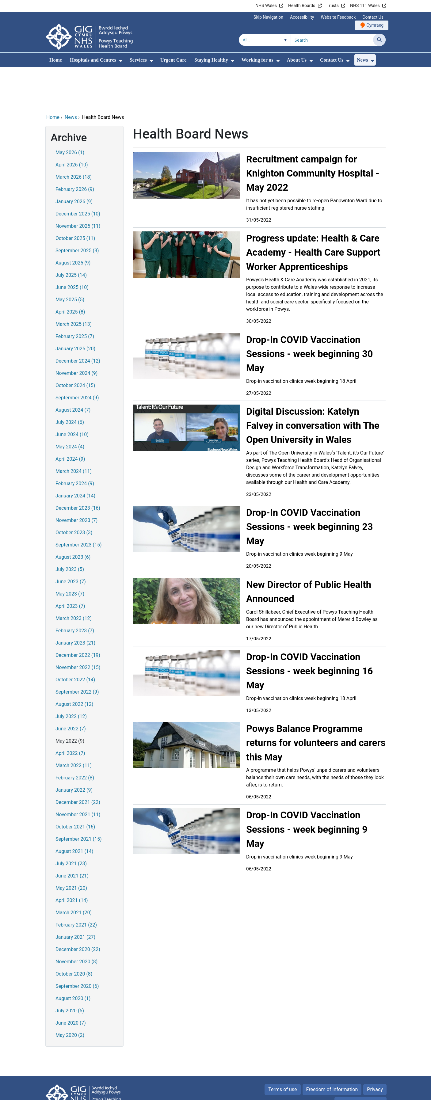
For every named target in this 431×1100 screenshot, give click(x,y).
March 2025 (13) (73, 282)
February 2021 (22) (76, 883)
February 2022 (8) (74, 736)
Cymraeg (375, 25)
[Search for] (332, 40)
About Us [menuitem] (297, 60)
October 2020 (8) (73, 932)
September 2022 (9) (77, 650)
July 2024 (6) (69, 380)
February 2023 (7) (74, 589)
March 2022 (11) (73, 724)
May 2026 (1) (69, 111)
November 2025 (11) (77, 184)
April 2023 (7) (70, 564)
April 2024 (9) (70, 417)
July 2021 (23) (71, 822)
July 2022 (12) (71, 675)
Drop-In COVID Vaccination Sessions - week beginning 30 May (309, 312)
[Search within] (265, 40)
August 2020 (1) (72, 957)
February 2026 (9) (74, 147)
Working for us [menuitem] (257, 60)
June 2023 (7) (70, 540)
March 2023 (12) (73, 577)
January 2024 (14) (75, 454)
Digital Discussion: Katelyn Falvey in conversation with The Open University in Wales (313, 384)
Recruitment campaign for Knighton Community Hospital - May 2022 (312, 131)
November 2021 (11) (77, 773)
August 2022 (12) (74, 662)
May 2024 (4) (69, 405)
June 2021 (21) (72, 834)
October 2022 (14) (75, 638)
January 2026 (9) (74, 160)
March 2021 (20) (73, 871)
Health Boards (301, 5)
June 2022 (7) (70, 687)
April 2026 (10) (71, 123)
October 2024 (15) (75, 344)
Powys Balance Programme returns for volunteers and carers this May (315, 701)
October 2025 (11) (75, 197)
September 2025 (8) (77, 209)
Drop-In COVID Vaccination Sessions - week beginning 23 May (309, 485)
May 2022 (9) (69, 699)
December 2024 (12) (77, 319)
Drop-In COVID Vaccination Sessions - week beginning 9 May (307, 787)
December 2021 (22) (77, 760)
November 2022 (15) (77, 626)
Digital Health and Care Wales (347, 1092)
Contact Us (372, 17)
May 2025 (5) (69, 258)
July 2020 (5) (69, 969)
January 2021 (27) (75, 895)
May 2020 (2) (69, 993)
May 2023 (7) (69, 552)
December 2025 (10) (77, 172)
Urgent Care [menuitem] (173, 60)
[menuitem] (120, 60)
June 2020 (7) (70, 981)
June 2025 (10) (72, 246)
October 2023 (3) (73, 491)
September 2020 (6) (77, 944)
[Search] (379, 40)
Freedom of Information (332, 1048)
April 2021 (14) (71, 859)
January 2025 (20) (75, 307)
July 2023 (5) (69, 528)
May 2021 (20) (71, 846)
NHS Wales (266, 5)
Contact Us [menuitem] (331, 60)
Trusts (333, 5)
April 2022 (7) (70, 711)
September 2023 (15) (78, 503)
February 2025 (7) (74, 295)
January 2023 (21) (75, 601)
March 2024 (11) (73, 429)
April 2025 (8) (70, 270)
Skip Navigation (268, 17)
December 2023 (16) (77, 466)
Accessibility (302, 17)
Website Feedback (338, 17)
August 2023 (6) (72, 515)
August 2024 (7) (72, 368)
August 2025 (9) (72, 221)
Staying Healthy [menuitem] (211, 60)
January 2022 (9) (74, 748)
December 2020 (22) (77, 908)
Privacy (375, 1048)
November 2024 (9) (76, 331)
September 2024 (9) (77, 356)
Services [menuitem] (138, 60)
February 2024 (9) (74, 442)
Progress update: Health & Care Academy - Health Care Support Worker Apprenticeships (313, 210)
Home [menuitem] (55, 60)
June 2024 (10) (72, 393)
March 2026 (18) (73, 135)
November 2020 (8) (76, 920)
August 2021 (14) (74, 810)
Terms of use (282, 1048)
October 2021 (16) (75, 785)
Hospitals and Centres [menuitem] (93, 60)
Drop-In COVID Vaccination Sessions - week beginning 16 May (309, 629)
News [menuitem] (362, 60)
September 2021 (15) (78, 797)
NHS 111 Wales (365, 5)
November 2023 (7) (76, 478)
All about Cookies (357, 1061)
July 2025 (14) (71, 233)
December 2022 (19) (77, 613)
